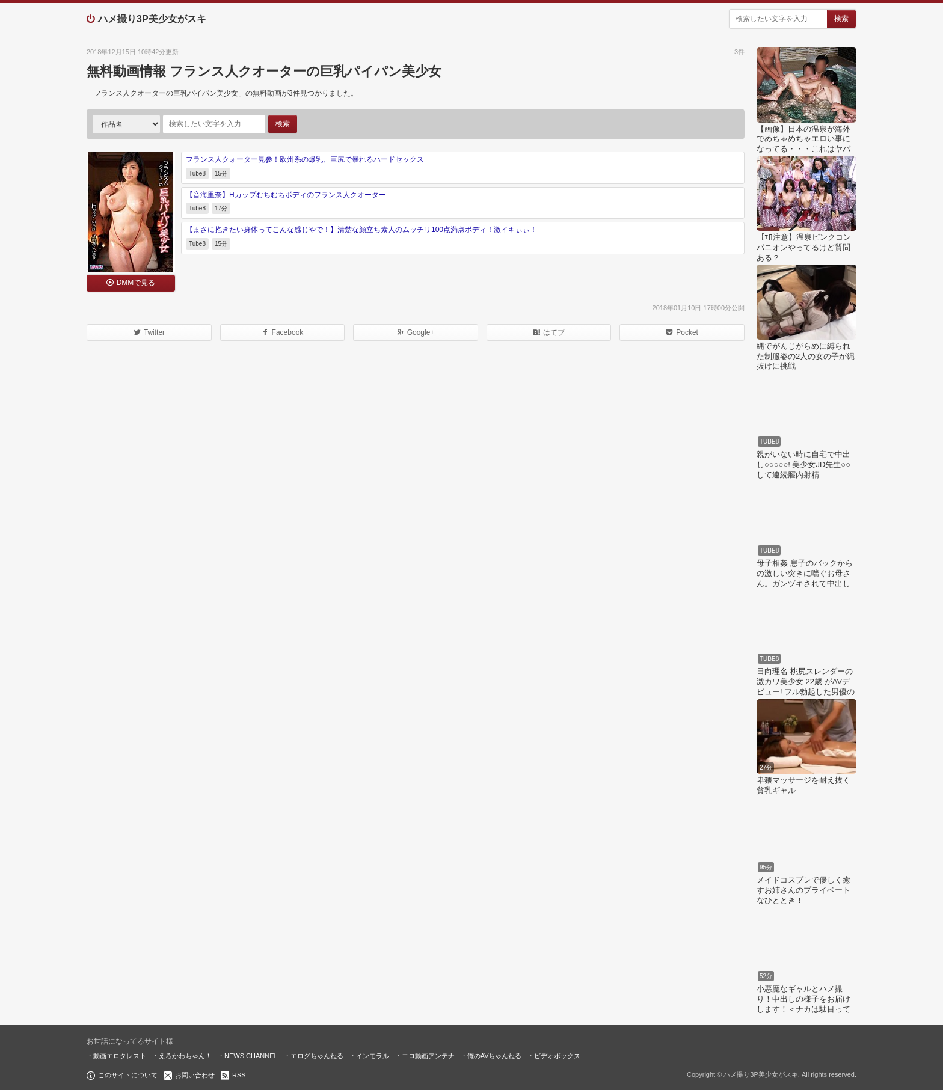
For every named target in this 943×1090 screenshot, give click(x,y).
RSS (239, 1075)
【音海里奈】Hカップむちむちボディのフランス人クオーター (286, 195)
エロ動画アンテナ (428, 1055)
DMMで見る (136, 282)
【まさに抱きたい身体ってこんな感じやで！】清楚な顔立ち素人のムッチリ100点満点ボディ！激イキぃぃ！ (361, 229)
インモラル (372, 1055)
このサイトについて (128, 1075)
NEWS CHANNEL (251, 1055)
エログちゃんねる (316, 1055)
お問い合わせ (195, 1075)
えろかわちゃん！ (185, 1055)
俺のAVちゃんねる (494, 1055)
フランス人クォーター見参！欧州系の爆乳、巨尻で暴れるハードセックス (305, 159)
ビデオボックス (557, 1055)
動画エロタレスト (119, 1055)
